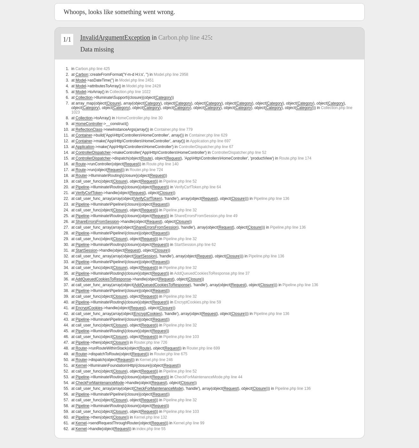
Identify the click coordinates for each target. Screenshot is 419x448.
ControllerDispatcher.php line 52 (239, 152)
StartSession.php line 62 (195, 244)
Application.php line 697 (210, 141)
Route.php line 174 (295, 158)
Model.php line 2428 (143, 86)
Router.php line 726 (150, 342)
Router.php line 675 (170, 354)
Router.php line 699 (203, 348)
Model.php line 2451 (136, 80)
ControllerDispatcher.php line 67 (206, 147)
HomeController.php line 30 (139, 118)
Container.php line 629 (208, 135)
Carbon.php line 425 (184, 37)
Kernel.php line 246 (156, 360)
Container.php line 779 (173, 129)
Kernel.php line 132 (150, 417)
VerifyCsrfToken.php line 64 (197, 187)
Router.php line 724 (146, 170)
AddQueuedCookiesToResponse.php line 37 (211, 273)
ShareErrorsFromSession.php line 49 (205, 216)
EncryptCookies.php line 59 (197, 302)
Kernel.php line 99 (188, 423)
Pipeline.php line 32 (180, 210)
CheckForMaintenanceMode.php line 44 (208, 377)
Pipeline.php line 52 (180, 181)
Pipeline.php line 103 (181, 336)
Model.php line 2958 (171, 74)
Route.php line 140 (162, 164)
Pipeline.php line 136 (271, 198)
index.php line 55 (151, 429)
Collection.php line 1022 (130, 92)
